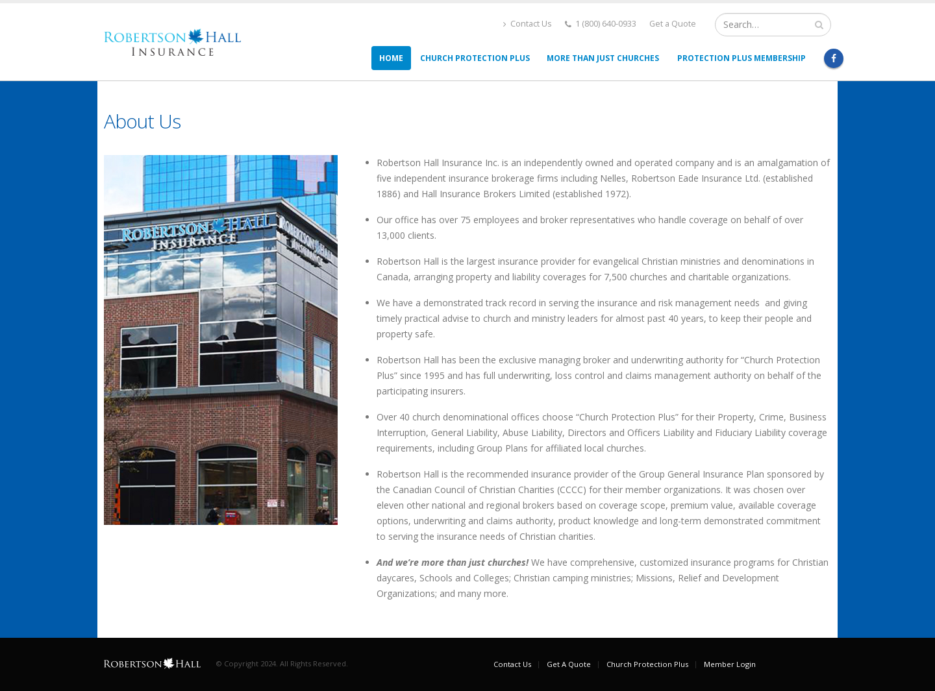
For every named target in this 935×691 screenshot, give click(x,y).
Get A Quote (569, 664)
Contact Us (527, 23)
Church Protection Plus (475, 58)
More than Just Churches (603, 58)
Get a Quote (672, 23)
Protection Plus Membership (741, 58)
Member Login (730, 664)
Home (391, 58)
